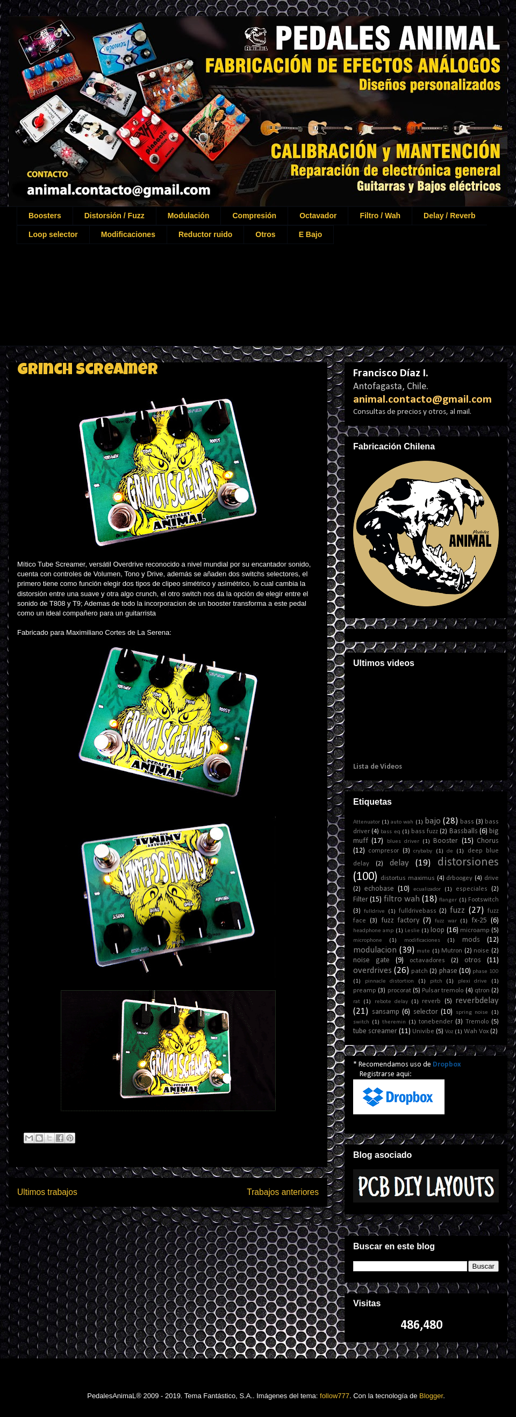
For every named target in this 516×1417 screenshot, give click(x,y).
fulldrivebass (417, 911)
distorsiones (468, 862)
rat (356, 1002)
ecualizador (427, 889)
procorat (399, 990)
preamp (364, 990)
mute (423, 951)
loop (438, 930)
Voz (449, 1032)
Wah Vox (476, 1031)
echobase (379, 889)
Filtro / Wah (380, 215)
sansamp (385, 1012)
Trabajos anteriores (283, 1192)
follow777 (334, 1396)
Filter (360, 900)
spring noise (472, 1012)
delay (399, 863)
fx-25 (479, 921)
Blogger (431, 1396)
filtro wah (402, 899)
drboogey (459, 878)
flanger (448, 900)
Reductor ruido (205, 234)
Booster (445, 841)
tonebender (436, 1022)
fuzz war (446, 921)
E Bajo (310, 234)
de (450, 851)
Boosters (44, 215)
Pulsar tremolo (442, 990)
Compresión (254, 215)
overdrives (372, 970)
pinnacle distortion (389, 981)
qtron (482, 990)
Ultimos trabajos (47, 1192)
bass (467, 822)
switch (361, 1022)
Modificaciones (128, 234)
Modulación (189, 215)
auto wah (402, 822)
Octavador (317, 215)
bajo (433, 821)
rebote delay (391, 1002)
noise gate (371, 960)
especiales (472, 889)
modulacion (375, 950)
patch (419, 971)
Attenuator (366, 822)
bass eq (390, 832)
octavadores (427, 960)
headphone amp (373, 931)
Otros (265, 234)
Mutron (451, 951)
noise (481, 951)
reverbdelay (477, 1000)
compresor (383, 851)
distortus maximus (408, 878)
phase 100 (485, 972)
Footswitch (483, 900)
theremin (394, 1022)
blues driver (403, 842)
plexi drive (473, 981)
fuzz (457, 910)
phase (448, 971)
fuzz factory (400, 921)
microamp (475, 930)
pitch (436, 981)
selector (425, 1012)
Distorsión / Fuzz (114, 215)
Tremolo (477, 1022)
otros (472, 960)
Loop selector (53, 234)
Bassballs (463, 831)
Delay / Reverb (450, 215)
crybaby (422, 851)
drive (491, 878)
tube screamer (375, 1031)
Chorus (488, 841)
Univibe (423, 1031)
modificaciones (422, 940)
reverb (431, 1001)
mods (471, 940)
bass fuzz (424, 831)
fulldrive (374, 911)
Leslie (412, 931)
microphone (367, 940)
